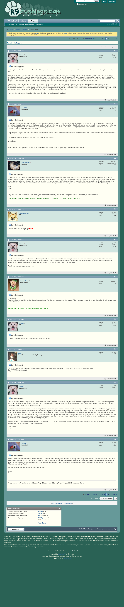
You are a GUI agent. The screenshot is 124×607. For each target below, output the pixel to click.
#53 (115, 158)
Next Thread (68, 503)
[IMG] (40, 516)
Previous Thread (57, 503)
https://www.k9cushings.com (97, 529)
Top (116, 498)
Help (104, 1)
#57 (115, 319)
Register (112, 1)
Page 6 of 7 (88, 39)
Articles (23, 21)
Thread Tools (104, 47)
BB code (40, 511)
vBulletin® (61, 554)
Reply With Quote (110, 100)
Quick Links (39, 24)
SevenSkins (67, 558)
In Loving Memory (21, 30)
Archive (110, 529)
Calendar (21, 24)
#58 (115, 349)
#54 (115, 209)
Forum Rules (42, 523)
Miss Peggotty (17, 43)
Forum (33, 21)
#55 (115, 239)
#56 (115, 277)
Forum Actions (29, 24)
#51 (115, 51)
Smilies (40, 513)
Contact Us (82, 529)
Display (113, 47)
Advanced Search (112, 24)
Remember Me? (82, 4)
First (95, 39)
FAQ (16, 24)
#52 (115, 104)
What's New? (12, 21)
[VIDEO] (40, 518)
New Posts (10, 24)
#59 (115, 382)
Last (115, 39)
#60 (115, 439)
